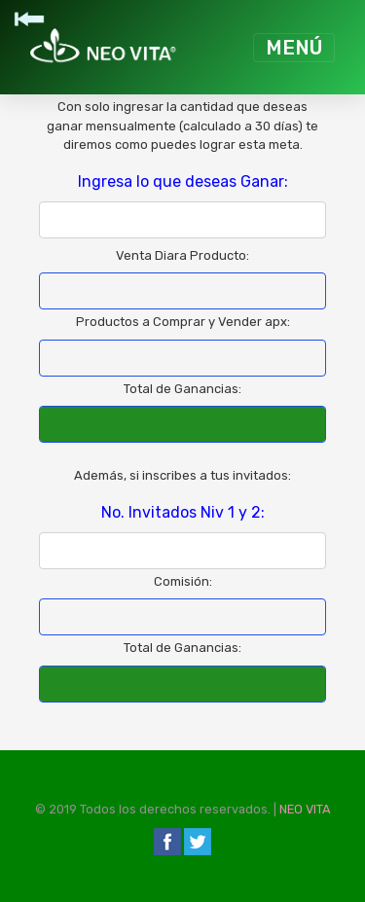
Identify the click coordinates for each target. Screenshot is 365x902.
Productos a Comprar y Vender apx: (183, 321)
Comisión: (183, 581)
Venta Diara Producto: (182, 255)
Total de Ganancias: (182, 388)
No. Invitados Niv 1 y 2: (183, 512)
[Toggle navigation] (294, 47)
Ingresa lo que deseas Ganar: (183, 181)
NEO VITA (305, 809)
